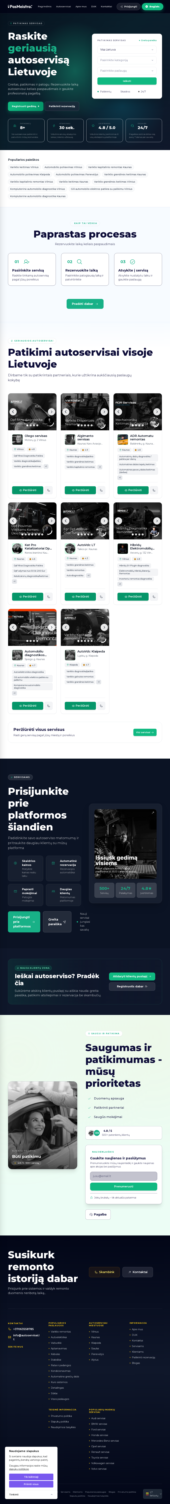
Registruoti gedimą (25, 106)
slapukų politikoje (19, 1469)
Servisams (65, 1492)
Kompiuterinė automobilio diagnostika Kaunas (38, 196)
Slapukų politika (77, 1496)
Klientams (78, 1492)
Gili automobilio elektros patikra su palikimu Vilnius (101, 189)
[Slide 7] (42, 534)
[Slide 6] (39, 534)
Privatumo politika (127, 1492)
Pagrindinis (45, 6)
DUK (93, 6)
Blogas (112, 1492)
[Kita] (51, 411)
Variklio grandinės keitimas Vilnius (114, 181)
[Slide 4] (37, 425)
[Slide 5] (92, 425)
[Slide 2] (31, 425)
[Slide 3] (34, 425)
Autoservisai (63, 6)
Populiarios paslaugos (95, 1492)
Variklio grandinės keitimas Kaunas (125, 174)
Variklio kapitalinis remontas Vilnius (31, 181)
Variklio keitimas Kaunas (73, 181)
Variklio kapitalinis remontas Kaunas (110, 167)
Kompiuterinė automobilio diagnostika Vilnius (37, 189)
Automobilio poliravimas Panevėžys (77, 174)
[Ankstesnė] (13, 411)
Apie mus (81, 6)
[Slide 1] (27, 425)
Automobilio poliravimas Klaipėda (30, 174)
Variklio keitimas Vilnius (24, 167)
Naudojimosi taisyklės (98, 1496)
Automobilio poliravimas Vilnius (63, 167)
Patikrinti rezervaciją (62, 106)
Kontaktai (106, 6)
